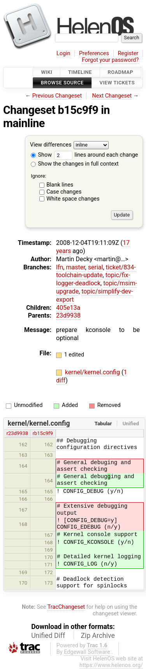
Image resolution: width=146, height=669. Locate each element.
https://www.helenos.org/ (111, 665)
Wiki (46, 72)
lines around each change (96, 155)
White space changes (73, 199)
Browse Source (62, 83)
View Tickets (117, 83)
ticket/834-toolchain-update (96, 271)
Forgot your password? (110, 60)
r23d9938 (17, 433)
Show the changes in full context (75, 164)
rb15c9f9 (43, 433)
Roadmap (121, 72)
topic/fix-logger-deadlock (93, 279)
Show (41, 155)
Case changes (63, 192)
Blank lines (59, 185)
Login (63, 53)
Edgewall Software (87, 652)
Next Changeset (112, 96)
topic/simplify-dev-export (94, 295)
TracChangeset (66, 607)
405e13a (68, 307)
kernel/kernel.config (93, 372)
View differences (51, 144)
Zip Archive (98, 635)
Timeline (80, 72)
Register (128, 53)
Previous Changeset (57, 96)
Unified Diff (48, 635)
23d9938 (68, 315)
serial (95, 267)
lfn (59, 267)
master (75, 267)
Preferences (94, 53)
